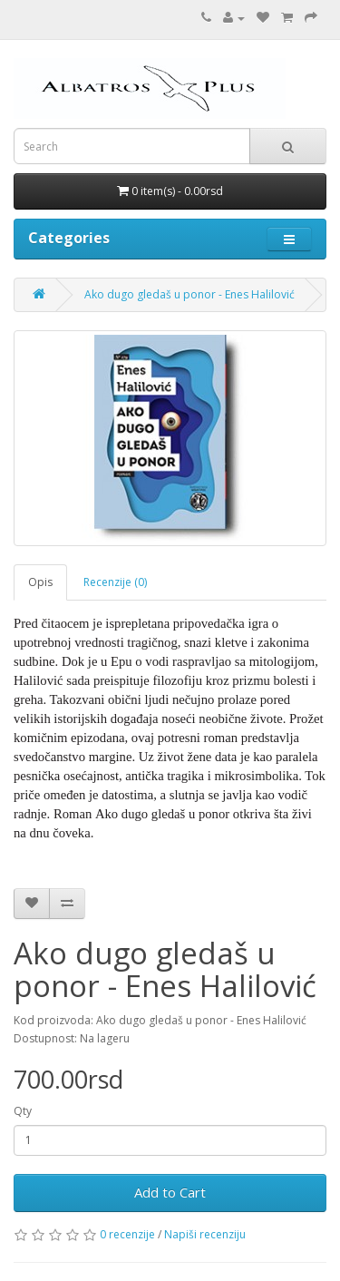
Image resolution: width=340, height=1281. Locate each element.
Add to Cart (170, 1192)
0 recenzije (127, 1234)
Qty (23, 1111)
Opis (40, 582)
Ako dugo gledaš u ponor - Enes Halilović (189, 294)
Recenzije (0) (115, 582)
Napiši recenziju (205, 1234)
